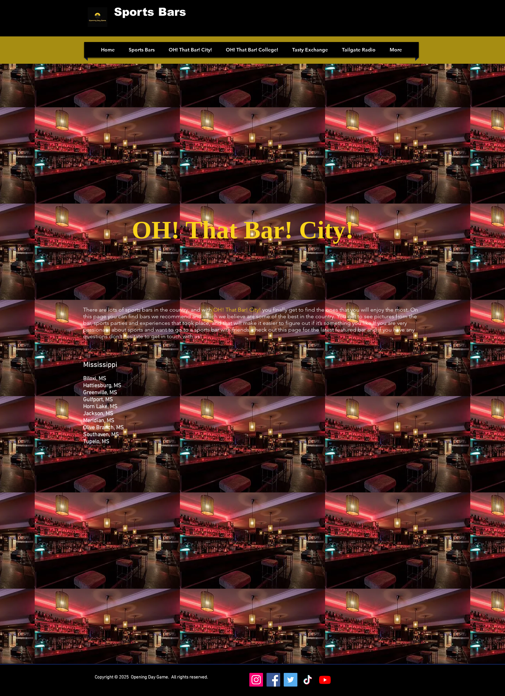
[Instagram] (256, 680)
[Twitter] (290, 680)
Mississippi (100, 365)
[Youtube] (325, 680)
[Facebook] (273, 680)
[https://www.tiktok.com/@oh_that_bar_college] (308, 680)
